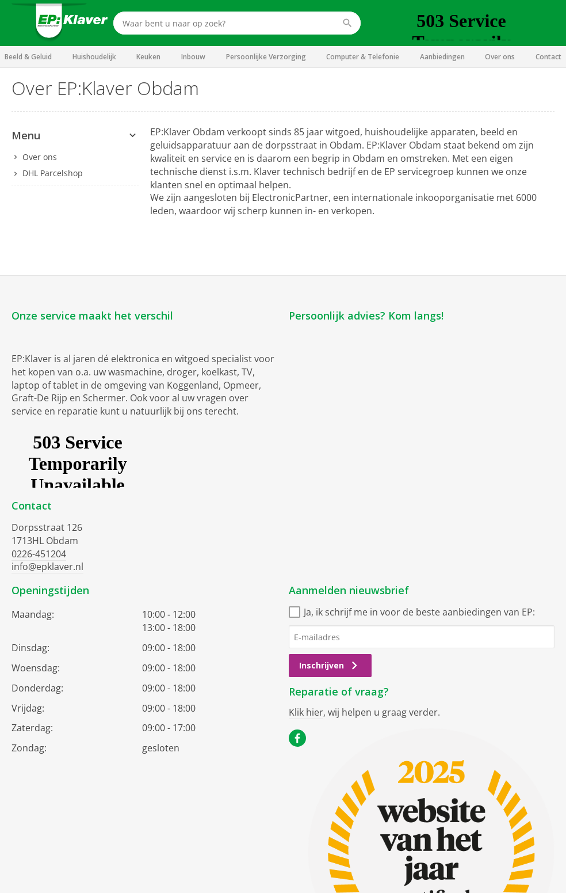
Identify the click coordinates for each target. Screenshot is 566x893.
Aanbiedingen (442, 57)
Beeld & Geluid (28, 57)
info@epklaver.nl (47, 566)
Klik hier (306, 712)
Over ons (500, 57)
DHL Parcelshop (52, 173)
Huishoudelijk (94, 57)
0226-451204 (39, 554)
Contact (548, 57)
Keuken (148, 57)
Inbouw (193, 57)
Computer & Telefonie (362, 57)
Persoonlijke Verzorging (266, 57)
